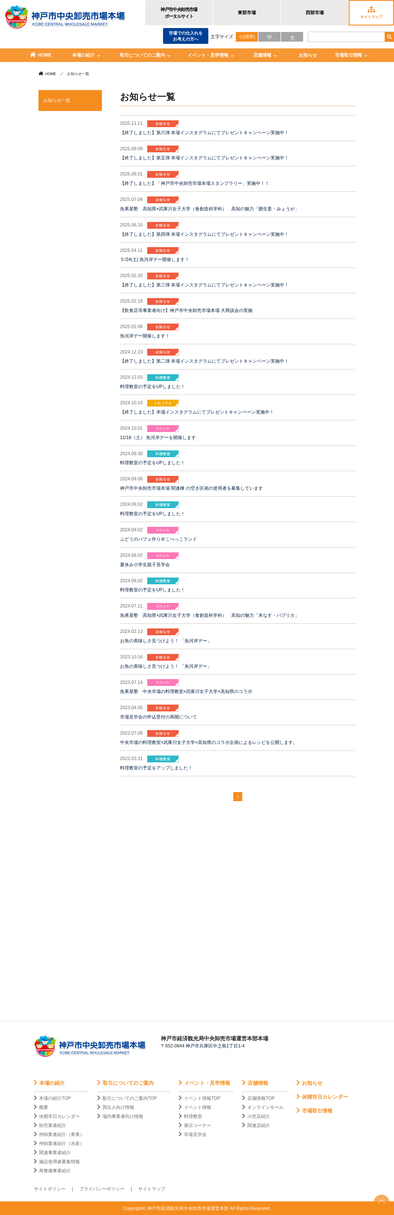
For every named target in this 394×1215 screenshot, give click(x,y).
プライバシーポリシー (102, 1188)
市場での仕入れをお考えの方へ (186, 36)
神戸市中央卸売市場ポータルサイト (178, 13)
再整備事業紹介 (52, 1170)
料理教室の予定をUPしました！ (152, 386)
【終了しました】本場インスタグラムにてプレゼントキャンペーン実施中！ (197, 412)
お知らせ (308, 55)
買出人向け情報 (115, 1107)
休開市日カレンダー (57, 1116)
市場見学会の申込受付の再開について (158, 717)
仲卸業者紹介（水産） (59, 1143)
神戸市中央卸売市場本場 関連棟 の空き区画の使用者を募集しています (191, 488)
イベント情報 (195, 1107)
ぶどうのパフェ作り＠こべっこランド (158, 539)
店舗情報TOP (258, 1098)
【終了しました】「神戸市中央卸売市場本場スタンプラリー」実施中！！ (194, 183)
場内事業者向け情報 (120, 1116)
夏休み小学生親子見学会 (145, 564)
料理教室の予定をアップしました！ (156, 767)
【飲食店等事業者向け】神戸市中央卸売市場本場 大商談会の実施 (186, 310)
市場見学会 (193, 1134)
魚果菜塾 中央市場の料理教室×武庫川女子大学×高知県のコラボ (186, 691)
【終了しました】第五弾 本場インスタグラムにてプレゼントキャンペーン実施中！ (204, 157)
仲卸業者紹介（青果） (59, 1134)
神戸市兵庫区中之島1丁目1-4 (215, 1045)
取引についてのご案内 (145, 55)
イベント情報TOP (199, 1098)
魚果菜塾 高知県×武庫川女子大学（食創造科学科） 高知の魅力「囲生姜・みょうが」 (209, 208)
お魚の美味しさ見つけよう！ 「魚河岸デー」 (166, 640)
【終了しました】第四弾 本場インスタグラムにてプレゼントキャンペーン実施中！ (204, 234)
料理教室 (190, 1116)
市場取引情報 (351, 55)
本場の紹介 (86, 55)
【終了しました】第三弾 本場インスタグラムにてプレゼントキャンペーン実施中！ (204, 285)
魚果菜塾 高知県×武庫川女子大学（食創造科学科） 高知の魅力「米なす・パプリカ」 (209, 615)
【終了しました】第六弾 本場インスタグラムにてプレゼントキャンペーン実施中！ (204, 132)
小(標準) (247, 36)
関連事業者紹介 (52, 1152)
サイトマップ (151, 1188)
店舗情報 (265, 55)
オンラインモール (263, 1107)
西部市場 (315, 12)
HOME (41, 54)
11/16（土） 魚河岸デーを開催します (158, 437)
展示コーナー (195, 1125)
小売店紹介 (256, 1116)
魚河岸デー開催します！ (145, 335)
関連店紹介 (256, 1125)
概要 (41, 1107)
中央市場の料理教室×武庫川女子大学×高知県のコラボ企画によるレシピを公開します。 (208, 742)
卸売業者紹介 (50, 1125)
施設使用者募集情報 (57, 1161)
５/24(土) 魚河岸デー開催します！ (154, 259)
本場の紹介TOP (52, 1098)
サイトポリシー (50, 1188)
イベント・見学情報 (211, 55)
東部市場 (247, 12)
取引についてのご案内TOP (127, 1098)
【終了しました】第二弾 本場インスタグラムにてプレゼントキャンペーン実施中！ (204, 361)
